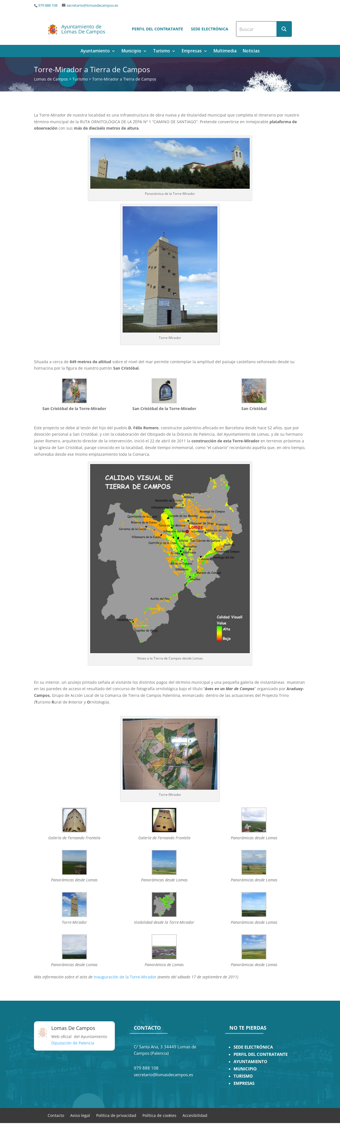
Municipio (131, 51)
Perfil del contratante (157, 28)
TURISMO (243, 1076)
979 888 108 (47, 5)
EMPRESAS (244, 1083)
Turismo (161, 51)
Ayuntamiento (95, 51)
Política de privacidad (116, 1115)
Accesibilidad (195, 1115)
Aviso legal (80, 1115)
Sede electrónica (209, 28)
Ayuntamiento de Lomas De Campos (83, 29)
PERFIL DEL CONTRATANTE (261, 1054)
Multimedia (225, 51)
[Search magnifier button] (284, 29)
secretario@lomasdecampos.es (92, 5)
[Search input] (256, 29)
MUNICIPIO (245, 1069)
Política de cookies (159, 1115)
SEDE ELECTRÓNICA (253, 1047)
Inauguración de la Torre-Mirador (125, 976)
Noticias (251, 51)
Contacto (56, 1115)
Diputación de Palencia (72, 1043)
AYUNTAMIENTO (250, 1062)
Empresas (192, 51)
